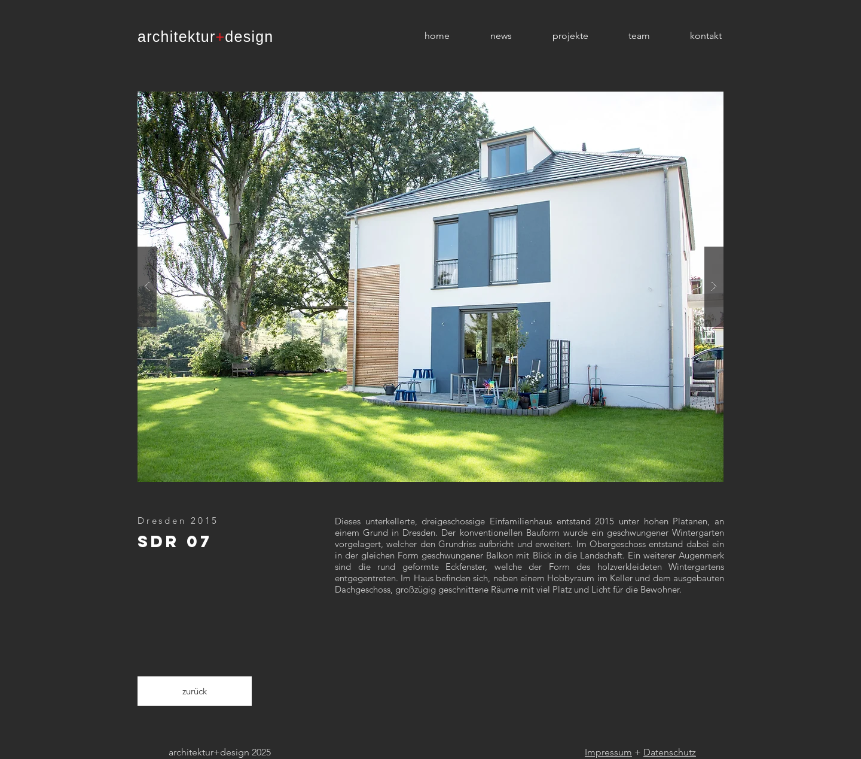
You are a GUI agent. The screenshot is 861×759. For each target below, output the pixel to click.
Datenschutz (669, 752)
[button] (430, 287)
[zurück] (195, 691)
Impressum (608, 752)
